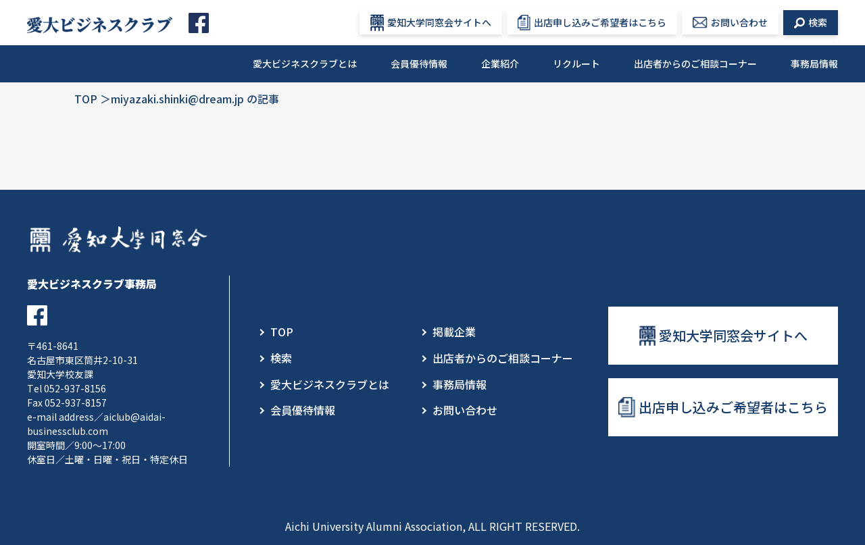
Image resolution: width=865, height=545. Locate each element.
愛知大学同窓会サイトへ (430, 22)
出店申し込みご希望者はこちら (592, 22)
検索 (810, 22)
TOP (85, 98)
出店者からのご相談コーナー (695, 63)
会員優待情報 (419, 63)
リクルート (576, 63)
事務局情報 (814, 63)
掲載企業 (454, 331)
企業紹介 (500, 63)
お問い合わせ (730, 22)
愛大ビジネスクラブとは (305, 63)
